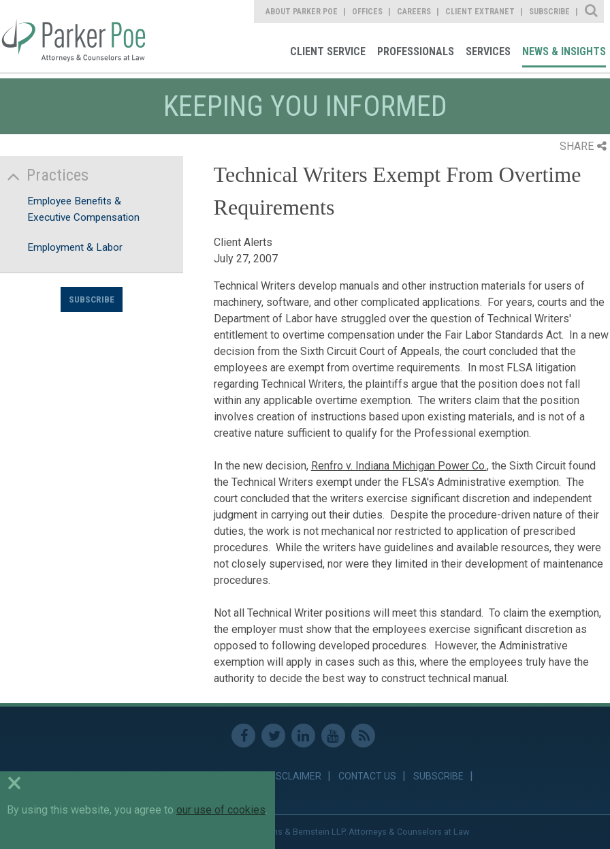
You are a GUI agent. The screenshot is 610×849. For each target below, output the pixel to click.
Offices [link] (367, 11)
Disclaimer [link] (294, 776)
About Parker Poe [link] (302, 11)
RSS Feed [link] (363, 735)
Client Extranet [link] (480, 11)
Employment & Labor (75, 247)
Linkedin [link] (303, 735)
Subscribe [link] (549, 11)
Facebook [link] (243, 735)
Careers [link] (414, 11)
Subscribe (91, 299)
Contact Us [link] (367, 776)
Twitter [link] (273, 735)
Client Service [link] (328, 51)
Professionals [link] (415, 51)
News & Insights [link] (564, 51)
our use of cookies (221, 809)
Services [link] (488, 51)
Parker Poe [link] (73, 36)
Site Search (592, 11)
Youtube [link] (333, 735)
